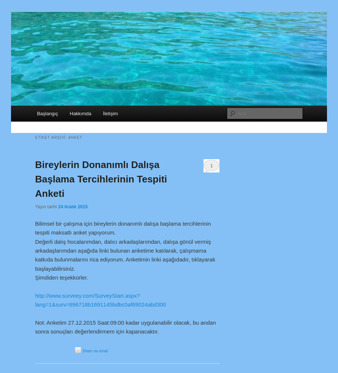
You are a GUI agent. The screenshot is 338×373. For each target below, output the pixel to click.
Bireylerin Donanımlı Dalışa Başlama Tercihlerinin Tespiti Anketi (101, 179)
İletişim (110, 113)
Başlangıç (47, 113)
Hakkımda (81, 113)
